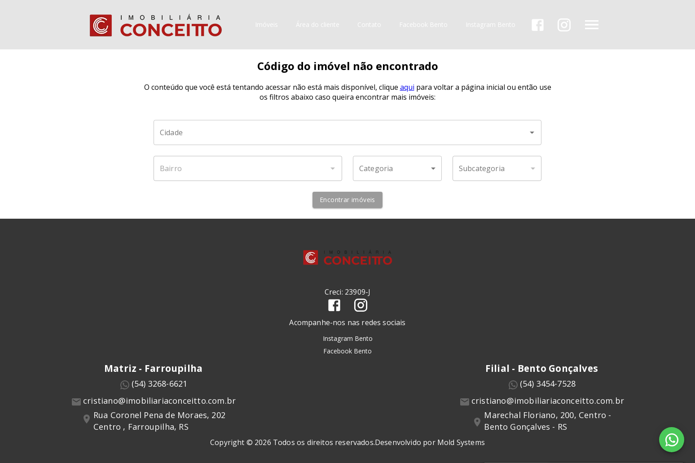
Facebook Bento (423, 25)
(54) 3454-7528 (548, 383)
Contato (369, 25)
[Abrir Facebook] (537, 25)
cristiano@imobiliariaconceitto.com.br (159, 400)
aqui (407, 87)
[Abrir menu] (591, 24)
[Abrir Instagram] (564, 25)
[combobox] (347, 132)
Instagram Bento (490, 25)
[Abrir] (532, 132)
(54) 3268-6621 (160, 383)
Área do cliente (317, 25)
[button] (397, 168)
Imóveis (266, 25)
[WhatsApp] (671, 439)
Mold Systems (461, 442)
